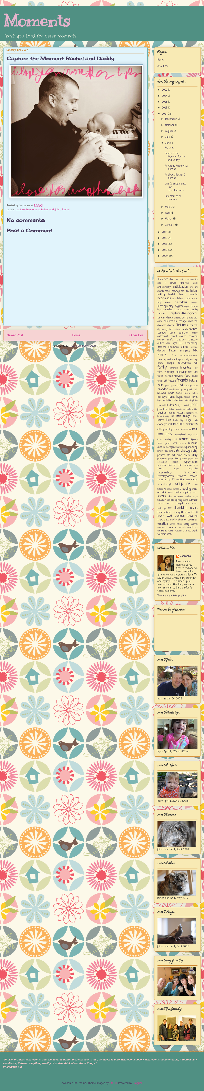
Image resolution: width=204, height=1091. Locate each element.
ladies (189, 409)
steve (185, 500)
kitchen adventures (177, 409)
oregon (170, 447)
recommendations (165, 472)
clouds (184, 329)
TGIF (169, 508)
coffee (193, 329)
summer (193, 500)
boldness (194, 306)
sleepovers (178, 496)
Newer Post (15, 335)
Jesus (172, 405)
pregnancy (161, 458)
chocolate (161, 325)
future (193, 381)
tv (185, 519)
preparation (173, 458)
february (161, 372)
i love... (194, 396)
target (179, 503)
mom (194, 429)
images (159, 400)
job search (184, 405)
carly (185, 317)
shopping (185, 489)
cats (195, 317)
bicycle (194, 298)
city (158, 329)
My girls (169, 147)
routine (180, 479)
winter (171, 530)
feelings (170, 372)
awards (160, 291)
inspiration (167, 400)
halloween (161, 393)
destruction (173, 347)
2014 (165, 113)
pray (194, 455)
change (182, 321)
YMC (169, 534)
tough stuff (164, 515)
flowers (178, 376)
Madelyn (162, 424)
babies (167, 291)
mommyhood (180, 434)
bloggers (179, 306)
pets (177, 451)
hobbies (194, 393)
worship (161, 534)
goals (173, 385)
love (168, 420)
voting (186, 524)
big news (164, 302)
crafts (170, 339)
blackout (194, 303)
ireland (175, 400)
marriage (178, 424)
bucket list (178, 309)
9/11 (166, 279)
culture (160, 343)
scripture (182, 484)
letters (190, 412)
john (57, 209)
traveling (192, 515)
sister (195, 492)
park (159, 451)
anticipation (180, 287)
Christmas (181, 325)
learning (172, 413)
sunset (161, 503)
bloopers (187, 306)
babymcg (176, 291)
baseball (172, 294)
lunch (195, 420)
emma (161, 355)
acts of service (166, 283)
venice (172, 524)
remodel (193, 476)
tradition (180, 515)
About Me (163, 66)
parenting (191, 447)
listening (166, 416)
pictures (161, 455)
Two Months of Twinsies (173, 198)
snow (195, 496)
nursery (182, 443)
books (159, 309)
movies (160, 439)
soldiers (170, 500)
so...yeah (161, 500)
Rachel (66, 209)
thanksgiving (164, 512)
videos (179, 524)
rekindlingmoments (165, 476)
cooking (193, 336)
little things (183, 416)
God (180, 385)
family (162, 367)
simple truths (174, 492)
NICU (175, 443)
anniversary (164, 287)
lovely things (178, 420)
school (161, 484)
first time (193, 372)
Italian (195, 400)
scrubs (194, 484)
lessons (181, 412)
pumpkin (175, 462)
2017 (165, 96)
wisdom (178, 530)
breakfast (168, 309)
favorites (185, 368)
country (160, 339)
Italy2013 (162, 405)
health (171, 393)
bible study (183, 298)
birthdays (181, 302)
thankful (180, 508)
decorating (191, 343)
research (161, 479)
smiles (188, 496)
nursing (192, 443)
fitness (160, 376)
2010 (165, 250)
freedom (172, 381)
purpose (162, 465)
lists (172, 416)
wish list (187, 530)
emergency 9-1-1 (188, 350)
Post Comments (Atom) (83, 345)
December (171, 119)
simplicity (187, 492)
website (182, 527)
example (170, 363)
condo (194, 332)
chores (170, 325)
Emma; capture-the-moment (185, 355)
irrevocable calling (185, 400)
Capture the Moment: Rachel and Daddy (60, 58)
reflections (190, 472)
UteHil (112, 1082)
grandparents (175, 390)
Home (76, 335)
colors (172, 332)
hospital (187, 397)
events (160, 363)
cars (191, 317)
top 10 (194, 512)
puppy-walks (190, 461)
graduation (193, 385)
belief (174, 298)
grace (186, 385)
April (168, 212)
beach (182, 294)
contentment (162, 336)
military (160, 429)
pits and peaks (174, 455)
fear (195, 368)
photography (189, 451)
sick (164, 492)
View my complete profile (171, 595)
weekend (162, 530)
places (187, 455)
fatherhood (47, 209)
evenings (193, 359)
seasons (161, 489)
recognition (192, 468)
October (170, 125)
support (170, 503)
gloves (167, 385)
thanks (193, 508)
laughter (162, 412)
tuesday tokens (176, 519)
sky (170, 496)
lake (195, 409)
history (187, 393)
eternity (185, 359)
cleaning (164, 329)
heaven (179, 393)
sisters (161, 496)
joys (159, 409)
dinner (185, 347)
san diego (191, 479)
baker (193, 291)
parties (165, 451)
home (171, 397)
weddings (192, 527)
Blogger (137, 1082)
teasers (194, 503)
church (193, 325)
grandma (162, 389)
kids (165, 409)
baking (161, 294)
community (183, 332)
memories (191, 424)
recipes (176, 468)
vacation (162, 524)
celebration (170, 321)
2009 (165, 256)
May (168, 207)
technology (161, 508)
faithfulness (184, 362)
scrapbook (170, 484)
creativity (193, 339)
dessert (161, 347)
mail (170, 424)
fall (195, 362)
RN (173, 479)
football (194, 376)
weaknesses (162, 527)
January (170, 224)
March (169, 218)
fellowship (181, 371)
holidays (162, 396)
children (192, 321)
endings (176, 359)
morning (192, 434)
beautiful (193, 294)
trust (166, 519)
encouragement (164, 359)
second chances (173, 489)
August (169, 131)
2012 (165, 238)
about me (174, 279)
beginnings (164, 298)
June (168, 143)
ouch (184, 447)
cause (159, 321)
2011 (165, 244)
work (194, 530)
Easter (172, 350)
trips (160, 519)
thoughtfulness (181, 512)
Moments (36, 21)
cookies (183, 336)
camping (194, 309)
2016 (165, 101)
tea (187, 503)
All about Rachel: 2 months (175, 176)
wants (194, 524)
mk (190, 429)
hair (195, 389)
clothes (177, 329)
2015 (165, 107)
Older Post (136, 335)
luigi (188, 420)
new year (163, 443)
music (175, 439)
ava (196, 287)
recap (160, 468)
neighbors (193, 439)
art (191, 287)
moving (168, 439)
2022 (165, 89)
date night (171, 343)
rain (180, 465)
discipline (194, 347)
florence (169, 376)
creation (181, 339)
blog (171, 306)
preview (183, 459)
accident (183, 279)
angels (195, 283)
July (168, 136)
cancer (161, 313)
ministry (168, 429)
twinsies (192, 519)
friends (182, 380)
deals (181, 343)
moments (164, 434)
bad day (185, 291)
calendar (187, 309)
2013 (165, 232)
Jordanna (185, 556)
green (183, 390)
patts (171, 451)
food (187, 376)
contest (174, 336)
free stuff (162, 381)
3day (160, 279)
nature (183, 439)
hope (179, 397)
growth (190, 389)
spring (178, 500)
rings (169, 480)
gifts (160, 385)
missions (184, 429)
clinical (170, 329)
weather (173, 527)
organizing (178, 447)
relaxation (181, 476)
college (161, 332)
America (184, 282)
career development (169, 317)
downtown (161, 350)
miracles (176, 429)
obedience (162, 447)
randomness (190, 465)
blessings (162, 306)
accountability (192, 279)
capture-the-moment (28, 209)
